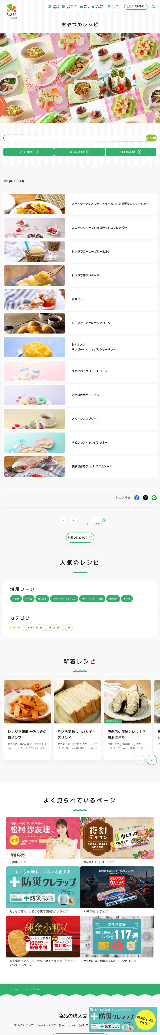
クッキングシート (48, 959)
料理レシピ (28, 770)
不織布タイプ (109, 959)
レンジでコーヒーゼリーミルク (58, 234)
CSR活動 (95, 999)
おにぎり (18, 512)
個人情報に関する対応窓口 (137, 1005)
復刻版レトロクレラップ (19, 963)
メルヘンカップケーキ (133, 312)
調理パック (45, 963)
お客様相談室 (96, 992)
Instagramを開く (35, 898)
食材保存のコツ (18, 989)
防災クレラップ (16, 959)
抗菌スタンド (109, 963)
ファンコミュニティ (99, 1003)
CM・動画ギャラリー (98, 6)
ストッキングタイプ (111, 955)
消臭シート (108, 967)
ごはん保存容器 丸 (79, 963)
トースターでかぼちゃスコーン (137, 260)
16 (86, 395)
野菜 (66, 512)
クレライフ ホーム (11, 770)
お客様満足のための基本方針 (138, 989)
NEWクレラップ (16, 955)
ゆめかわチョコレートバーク (137, 287)
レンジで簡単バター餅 (133, 234)
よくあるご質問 (97, 989)
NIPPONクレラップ (17, 967)
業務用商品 (139, 963)
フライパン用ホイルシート (51, 955)
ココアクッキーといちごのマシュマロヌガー (137, 207)
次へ (98, 395)
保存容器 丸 (77, 972)
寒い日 (17, 483)
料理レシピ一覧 (54, 996)
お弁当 (32, 474)
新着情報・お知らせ (99, 996)
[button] (152, 645)
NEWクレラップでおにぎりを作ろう (60, 1001)
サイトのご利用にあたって (137, 993)
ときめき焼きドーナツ (54, 312)
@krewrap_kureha (68, 851)
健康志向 (136, 474)
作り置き (47, 474)
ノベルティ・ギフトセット (145, 968)
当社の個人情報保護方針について (140, 1001)
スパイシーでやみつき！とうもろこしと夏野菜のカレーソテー (58, 207)
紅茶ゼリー (47, 260)
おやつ (34, 512)
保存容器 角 (77, 967)
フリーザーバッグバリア (81, 959)
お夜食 (17, 474)
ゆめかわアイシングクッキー (58, 339)
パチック (138, 955)
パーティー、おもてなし (75, 474)
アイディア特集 (18, 993)
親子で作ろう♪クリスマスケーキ (136, 339)
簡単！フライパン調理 (110, 474)
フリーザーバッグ (79, 955)
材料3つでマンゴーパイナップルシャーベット (58, 286)
